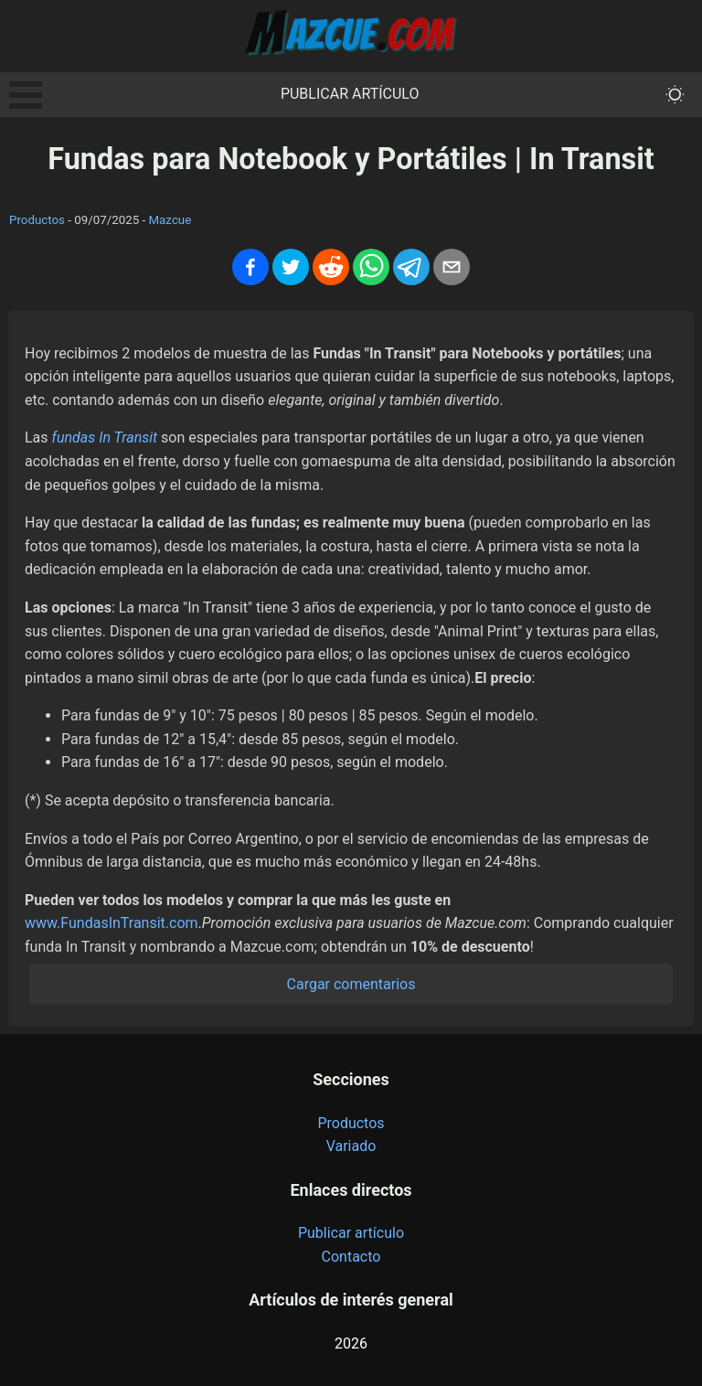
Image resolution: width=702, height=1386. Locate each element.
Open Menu (25, 95)
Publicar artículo (350, 93)
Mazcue (169, 220)
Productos (37, 220)
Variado (351, 1146)
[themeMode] (675, 94)
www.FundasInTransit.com (111, 923)
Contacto (351, 1256)
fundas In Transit (105, 437)
